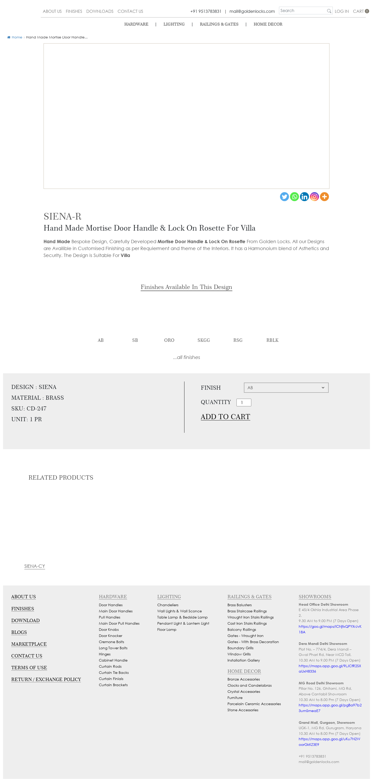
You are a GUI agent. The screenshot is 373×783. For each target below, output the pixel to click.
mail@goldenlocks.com (252, 11)
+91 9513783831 (206, 11)
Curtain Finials (111, 678)
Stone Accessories (242, 709)
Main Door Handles (115, 611)
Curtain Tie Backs (114, 672)
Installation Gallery (243, 660)
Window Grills (239, 654)
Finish (211, 387)
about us (52, 11)
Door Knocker (110, 635)
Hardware (136, 24)
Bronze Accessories (243, 679)
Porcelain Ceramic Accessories (254, 703)
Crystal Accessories (243, 691)
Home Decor (268, 24)
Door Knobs (109, 629)
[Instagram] (314, 196)
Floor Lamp (167, 629)
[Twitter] (284, 196)
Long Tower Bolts (113, 647)
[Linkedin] (304, 196)
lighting (174, 24)
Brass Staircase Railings (247, 611)
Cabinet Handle (113, 660)
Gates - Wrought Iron (245, 635)
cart (359, 11)
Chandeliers (167, 604)
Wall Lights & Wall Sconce (179, 611)
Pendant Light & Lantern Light (183, 623)
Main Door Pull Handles (119, 623)
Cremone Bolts (111, 641)
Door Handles (110, 604)
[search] (302, 10)
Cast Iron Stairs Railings (247, 623)
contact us (130, 11)
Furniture (235, 697)
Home (14, 37)
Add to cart (225, 416)
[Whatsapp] (294, 196)
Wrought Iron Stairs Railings (250, 617)
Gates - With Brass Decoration (253, 641)
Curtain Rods (110, 666)
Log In (342, 11)
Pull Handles (109, 617)
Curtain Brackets (113, 684)
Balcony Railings (241, 629)
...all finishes (186, 357)
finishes (74, 11)
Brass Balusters (239, 604)
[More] (324, 196)
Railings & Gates (219, 24)
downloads (99, 11)
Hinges (104, 654)
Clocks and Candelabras (249, 685)
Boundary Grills (240, 647)
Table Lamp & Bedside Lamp (182, 617)
